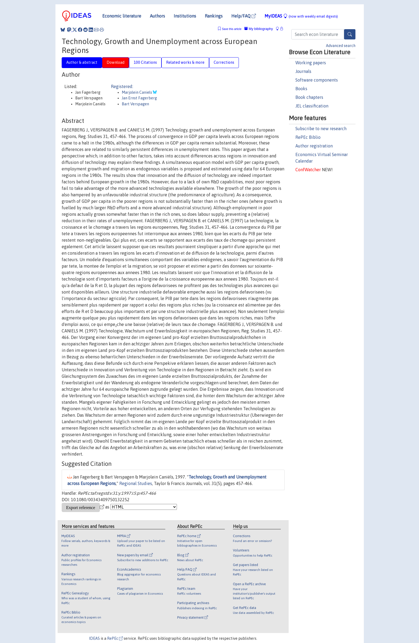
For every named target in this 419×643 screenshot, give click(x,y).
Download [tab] (115, 62)
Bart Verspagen (135, 104)
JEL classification (311, 105)
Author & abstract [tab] (81, 62)
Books (301, 88)
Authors (157, 16)
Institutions (185, 16)
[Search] (349, 34)
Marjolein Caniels (137, 92)
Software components (316, 80)
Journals (303, 71)
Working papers (310, 62)
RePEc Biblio (308, 137)
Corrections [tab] (224, 62)
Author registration (314, 145)
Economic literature (121, 16)
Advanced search (340, 45)
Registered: (122, 86)
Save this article (231, 29)
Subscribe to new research (321, 128)
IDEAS (94, 638)
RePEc (115, 638)
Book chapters (309, 97)
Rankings (214, 16)
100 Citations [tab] (145, 62)
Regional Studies (135, 483)
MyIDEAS (301, 16)
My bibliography (258, 29)
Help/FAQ (243, 16)
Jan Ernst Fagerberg (139, 98)
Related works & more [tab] (185, 62)
